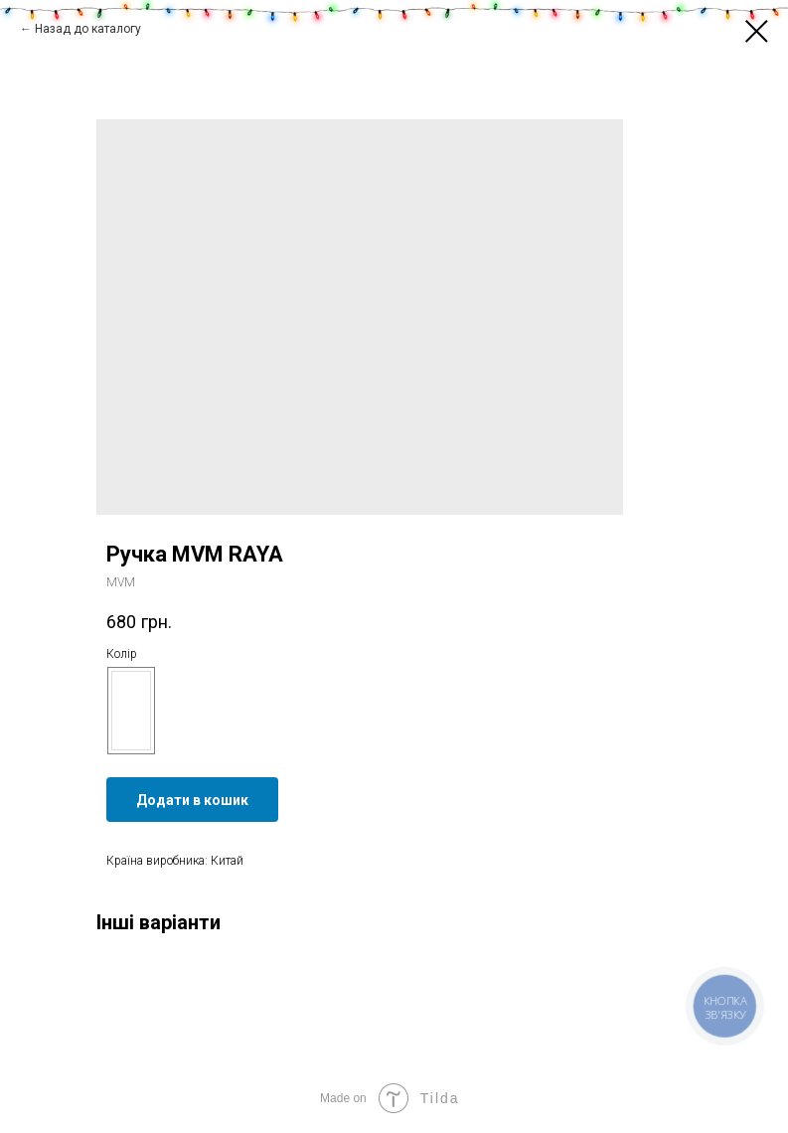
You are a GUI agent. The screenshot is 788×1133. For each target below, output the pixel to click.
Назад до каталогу (88, 29)
